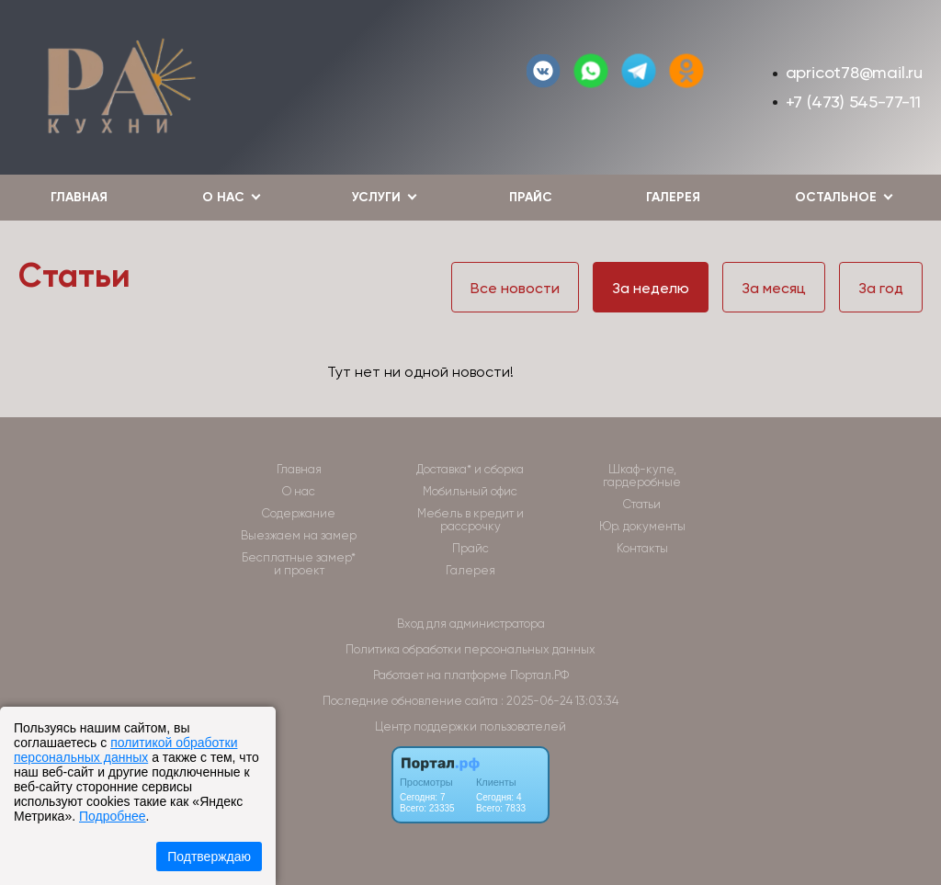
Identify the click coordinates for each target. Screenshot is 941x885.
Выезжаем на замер (299, 535)
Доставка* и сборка (470, 469)
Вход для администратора (471, 623)
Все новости (515, 288)
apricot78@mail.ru (854, 72)
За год (880, 288)
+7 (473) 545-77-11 (853, 101)
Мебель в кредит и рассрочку (470, 520)
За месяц (774, 288)
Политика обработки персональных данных (470, 649)
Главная (79, 197)
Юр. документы (642, 526)
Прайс (530, 197)
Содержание (298, 513)
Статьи (642, 504)
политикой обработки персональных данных (125, 750)
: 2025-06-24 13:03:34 (559, 701)
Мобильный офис (470, 491)
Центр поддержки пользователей (470, 726)
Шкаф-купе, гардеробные (642, 476)
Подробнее (112, 816)
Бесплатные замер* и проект (299, 564)
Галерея (673, 197)
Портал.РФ (539, 675)
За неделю (650, 288)
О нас (298, 491)
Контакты (642, 548)
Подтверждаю (209, 856)
